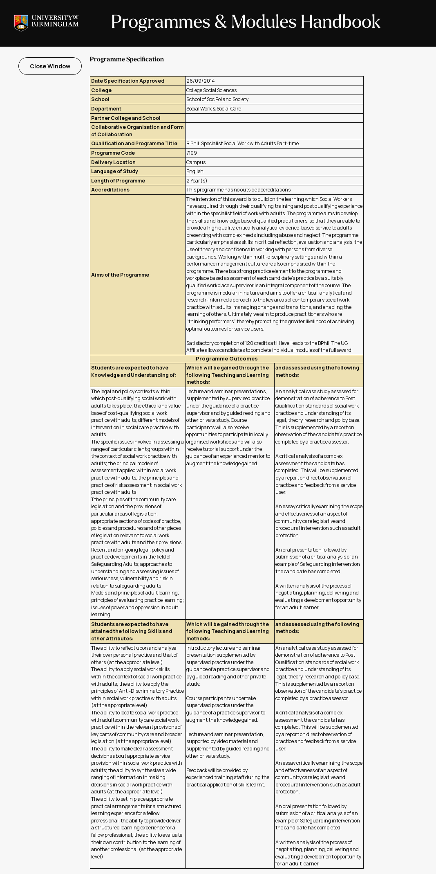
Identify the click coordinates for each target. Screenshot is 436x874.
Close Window (50, 66)
